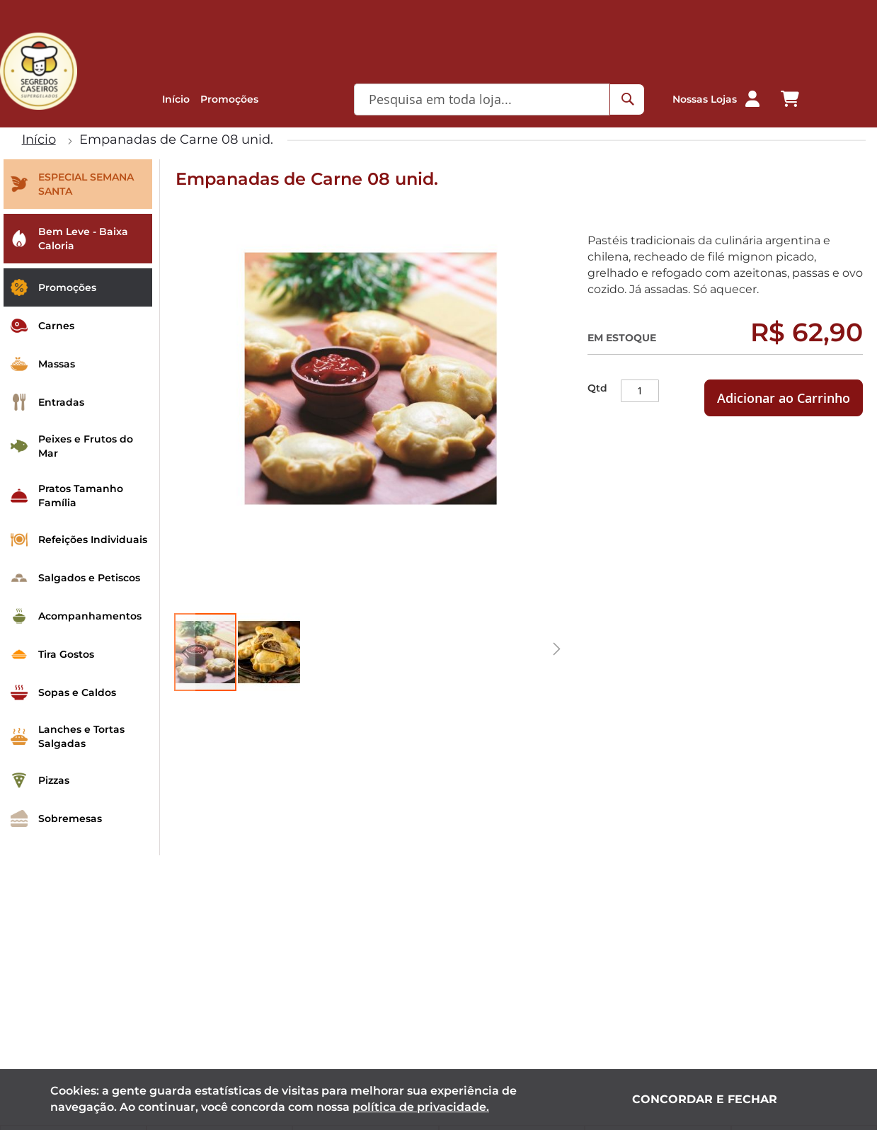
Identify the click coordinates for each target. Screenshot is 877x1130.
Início (176, 99)
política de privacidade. (420, 1107)
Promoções (229, 99)
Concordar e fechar (704, 1099)
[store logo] (38, 71)
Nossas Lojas (704, 99)
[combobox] (485, 99)
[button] (752, 99)
